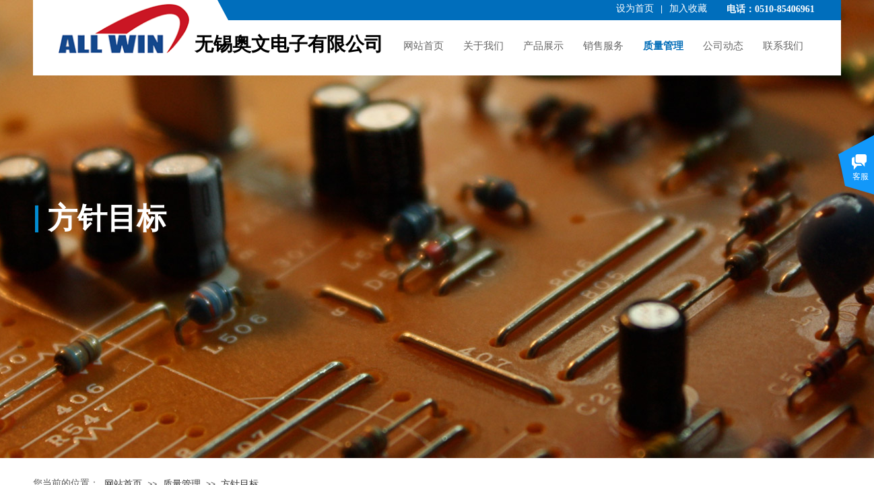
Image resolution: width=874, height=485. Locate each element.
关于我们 (483, 45)
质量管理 (663, 45)
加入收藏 (688, 8)
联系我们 (783, 45)
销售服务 (603, 45)
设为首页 (635, 8)
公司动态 (723, 45)
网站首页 (423, 45)
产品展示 (543, 45)
